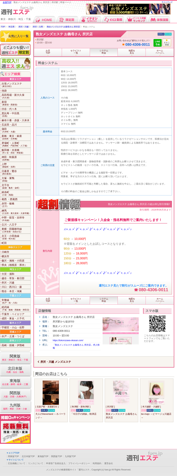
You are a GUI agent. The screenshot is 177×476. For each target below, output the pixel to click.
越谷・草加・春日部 (13, 278)
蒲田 (16, 130)
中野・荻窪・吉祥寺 (16, 219)
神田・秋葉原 (16, 158)
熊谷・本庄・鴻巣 (12, 291)
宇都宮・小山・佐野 (13, 327)
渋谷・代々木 (9, 109)
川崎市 (5, 252)
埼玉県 (11, 27)
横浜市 (5, 256)
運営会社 (108, 463)
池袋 (4, 90)
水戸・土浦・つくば (13, 336)
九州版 (15, 407)
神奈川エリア (15, 247)
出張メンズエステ (16, 85)
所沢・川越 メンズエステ (55, 361)
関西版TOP (56, 456)
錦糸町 (16, 193)
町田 (4, 243)
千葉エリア (15, 295)
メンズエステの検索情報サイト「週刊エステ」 (69, 469)
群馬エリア (15, 340)
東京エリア (15, 79)
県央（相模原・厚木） (14, 264)
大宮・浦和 (8, 273)
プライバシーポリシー (79, 463)
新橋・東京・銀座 (16, 137)
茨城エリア (15, 331)
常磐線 (16, 301)
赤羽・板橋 (16, 205)
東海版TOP (43, 456)
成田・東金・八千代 (13, 318)
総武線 (16, 308)
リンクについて (35, 463)
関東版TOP (13, 456)
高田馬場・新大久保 (16, 96)
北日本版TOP (28, 456)
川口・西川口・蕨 (12, 286)
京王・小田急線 (16, 237)
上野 (16, 165)
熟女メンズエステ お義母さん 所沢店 (63, 27)
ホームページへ (160, 51)
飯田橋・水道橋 (16, 151)
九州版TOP (70, 456)
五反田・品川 (9, 124)
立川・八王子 (9, 224)
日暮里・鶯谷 (16, 172)
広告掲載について (16, 463)
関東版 (15, 358)
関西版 (15, 394)
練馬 (16, 212)
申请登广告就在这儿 (56, 463)
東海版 (15, 382)
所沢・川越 (24, 27)
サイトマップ (167, 2)
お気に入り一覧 (18, 36)
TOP (3, 27)
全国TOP (7, 2)
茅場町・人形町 (16, 144)
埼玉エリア (15, 269)
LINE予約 (157, 43)
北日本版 (15, 370)
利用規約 (97, 463)
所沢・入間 (38, 27)
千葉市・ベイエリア (13, 314)
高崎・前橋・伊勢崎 (13, 345)
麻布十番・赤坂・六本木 (15, 120)
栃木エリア (15, 322)
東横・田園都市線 (16, 230)
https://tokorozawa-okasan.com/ (68, 340)
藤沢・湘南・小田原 (13, 260)
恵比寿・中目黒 (16, 114)
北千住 (16, 186)
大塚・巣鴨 (16, 179)
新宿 (16, 103)
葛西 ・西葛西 (10, 199)
